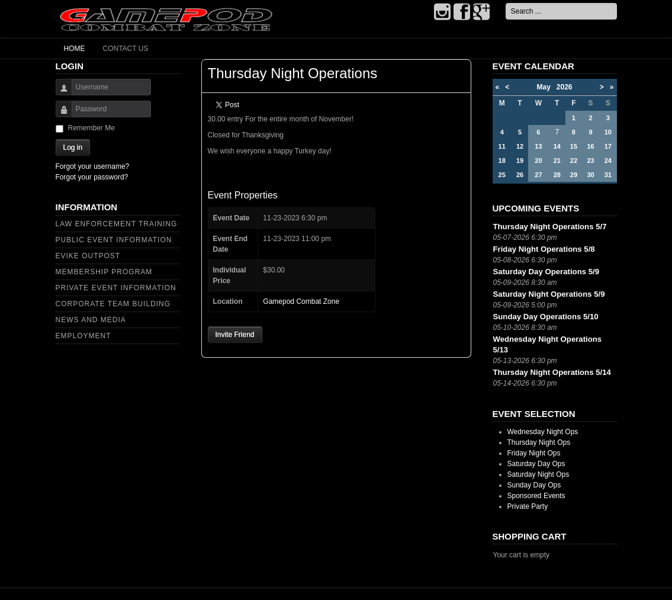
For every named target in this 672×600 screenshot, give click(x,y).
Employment (83, 336)
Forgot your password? (92, 177)
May (546, 87)
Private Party (527, 506)
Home (74, 48)
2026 (565, 87)
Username (59, 92)
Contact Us (126, 48)
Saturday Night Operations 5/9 (549, 294)
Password (59, 114)
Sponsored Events (536, 496)
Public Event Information (114, 240)
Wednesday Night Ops (542, 432)
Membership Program (104, 272)
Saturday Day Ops (536, 464)
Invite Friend (235, 335)
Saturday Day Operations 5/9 (546, 271)
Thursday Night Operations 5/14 (552, 372)
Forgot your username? (93, 166)
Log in (73, 147)
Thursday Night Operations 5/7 (550, 226)
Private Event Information (116, 288)
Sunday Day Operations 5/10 (546, 316)
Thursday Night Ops (539, 442)
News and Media (91, 320)
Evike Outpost (88, 256)
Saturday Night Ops (538, 474)
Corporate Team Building (113, 304)
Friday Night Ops (534, 453)
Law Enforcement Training (117, 224)
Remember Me (91, 128)
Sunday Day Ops (534, 485)
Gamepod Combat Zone (301, 301)
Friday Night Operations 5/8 (544, 249)
